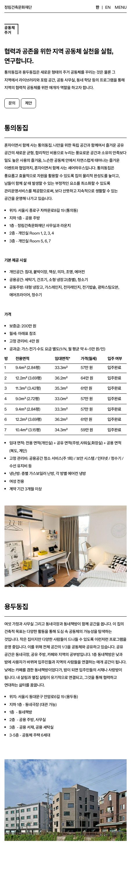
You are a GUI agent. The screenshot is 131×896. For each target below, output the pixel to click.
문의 (11, 103)
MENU (121, 7)
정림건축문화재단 (18, 7)
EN (108, 7)
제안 (28, 103)
